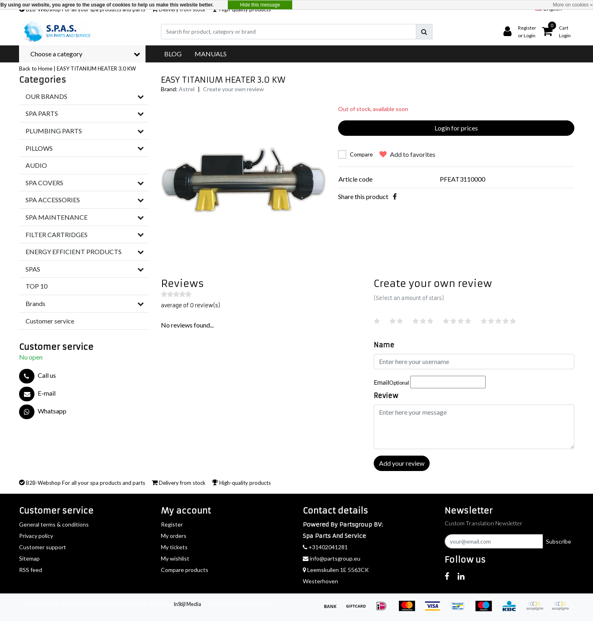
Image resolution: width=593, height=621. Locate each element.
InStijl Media (187, 604)
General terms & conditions (54, 524)
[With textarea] (474, 427)
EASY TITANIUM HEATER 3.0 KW (96, 68)
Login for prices (456, 128)
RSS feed (30, 569)
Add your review (401, 463)
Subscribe (558, 541)
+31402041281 (325, 547)
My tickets (174, 547)
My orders (173, 535)
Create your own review (233, 89)
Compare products (184, 569)
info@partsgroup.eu (331, 558)
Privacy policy (36, 535)
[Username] (474, 361)
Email (391, 382)
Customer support (42, 547)
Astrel (187, 89)
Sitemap (29, 558)
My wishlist (175, 558)
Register (172, 524)
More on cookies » (573, 5)
